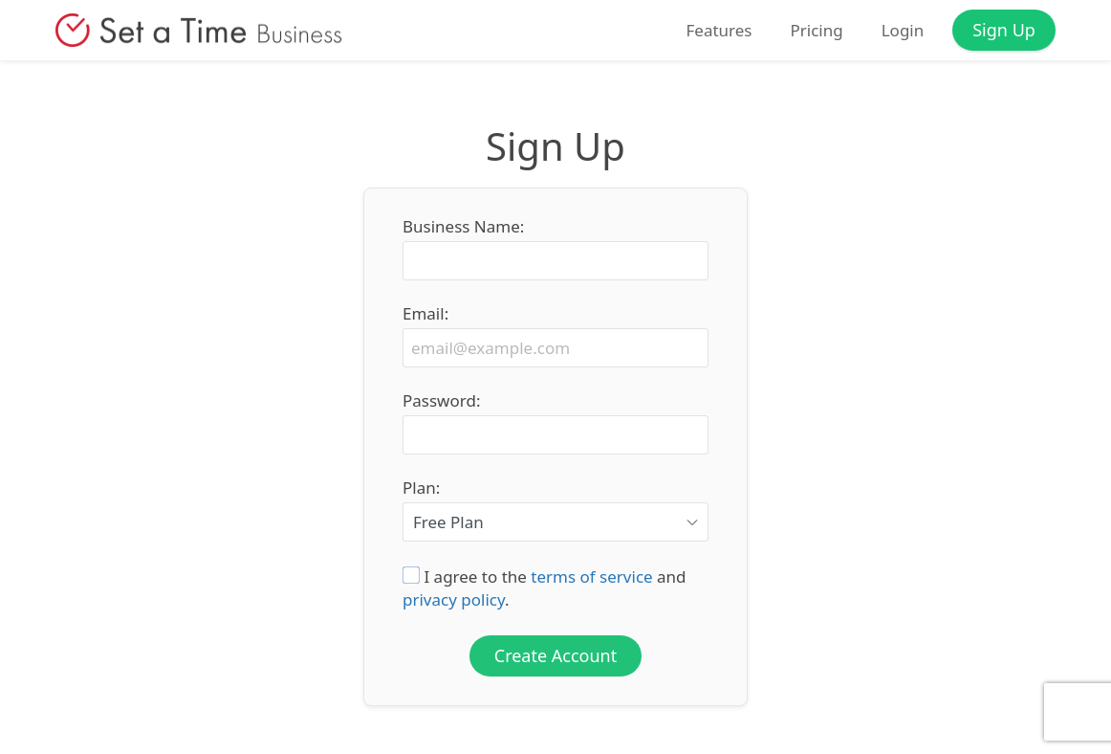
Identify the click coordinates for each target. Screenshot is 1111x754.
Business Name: (463, 226)
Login (903, 30)
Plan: (421, 488)
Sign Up (1003, 29)
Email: (425, 313)
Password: (441, 400)
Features (719, 30)
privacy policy (454, 599)
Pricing (816, 30)
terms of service (591, 577)
